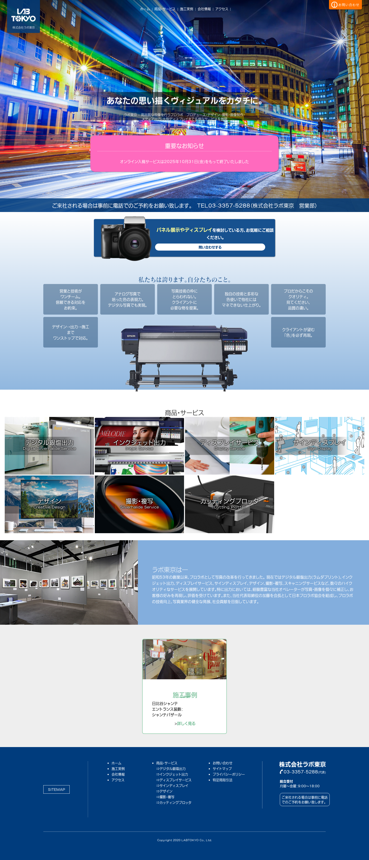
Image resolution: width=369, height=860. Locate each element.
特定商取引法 (223, 779)
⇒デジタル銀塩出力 (171, 768)
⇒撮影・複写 (165, 796)
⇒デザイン (164, 791)
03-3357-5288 (301, 771)
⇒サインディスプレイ (172, 785)
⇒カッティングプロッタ (173, 802)
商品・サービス (165, 8)
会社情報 (204, 8)
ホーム (145, 8)
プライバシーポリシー (229, 774)
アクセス (221, 8)
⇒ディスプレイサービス (174, 779)
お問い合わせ (223, 762)
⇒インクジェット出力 (172, 774)
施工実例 (186, 8)
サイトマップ (222, 768)
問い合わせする (210, 247)
